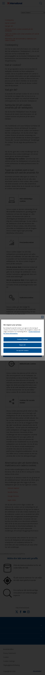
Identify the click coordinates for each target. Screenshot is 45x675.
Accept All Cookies (22, 350)
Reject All (22, 345)
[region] (22, 337)
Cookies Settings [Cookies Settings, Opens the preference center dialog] (22, 339)
